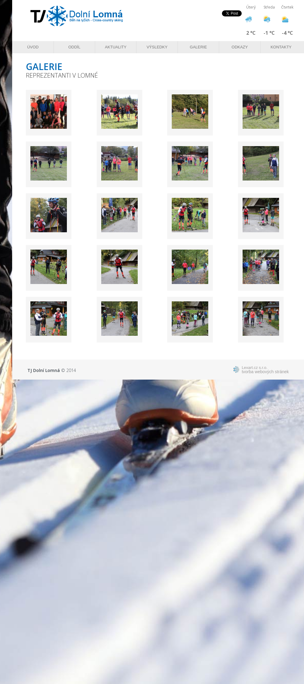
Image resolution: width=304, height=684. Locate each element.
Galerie (198, 47)
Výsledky (157, 47)
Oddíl (74, 47)
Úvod (33, 47)
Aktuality (115, 47)
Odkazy (240, 47)
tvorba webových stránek (265, 369)
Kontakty (281, 47)
